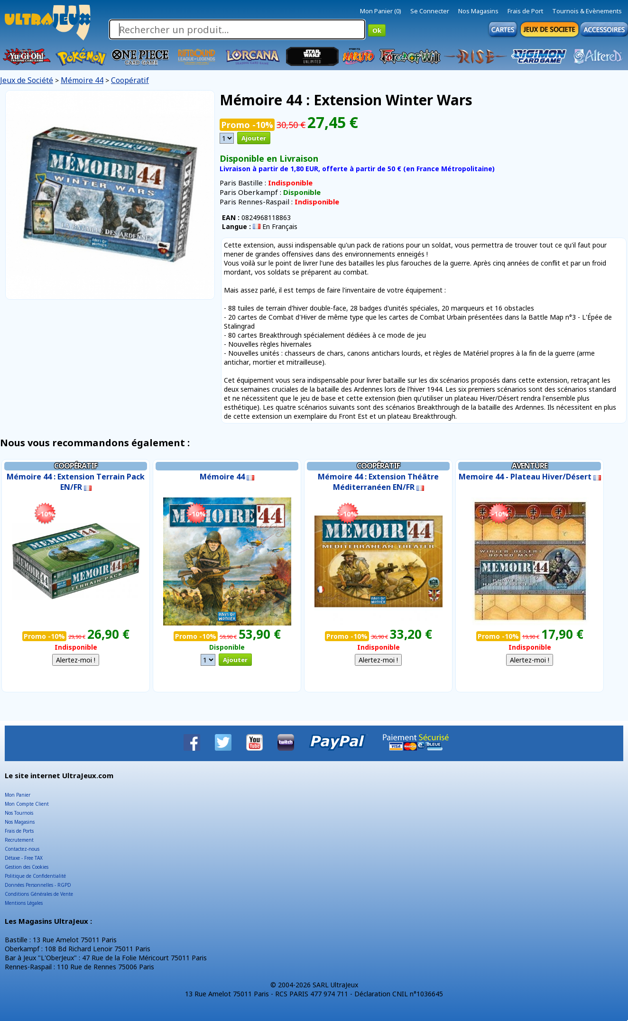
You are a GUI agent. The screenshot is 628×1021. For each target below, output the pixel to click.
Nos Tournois (19, 812)
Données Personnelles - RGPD (38, 885)
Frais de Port (525, 11)
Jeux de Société (26, 80)
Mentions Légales (24, 903)
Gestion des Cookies (26, 867)
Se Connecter (429, 11)
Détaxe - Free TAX (24, 858)
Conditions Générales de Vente (39, 894)
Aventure (529, 465)
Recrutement (19, 840)
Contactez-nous (22, 849)
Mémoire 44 (82, 80)
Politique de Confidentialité (35, 876)
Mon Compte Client (27, 803)
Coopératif (130, 80)
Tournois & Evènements (587, 11)
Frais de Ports (19, 831)
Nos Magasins (478, 11)
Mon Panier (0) (380, 11)
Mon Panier (17, 794)
